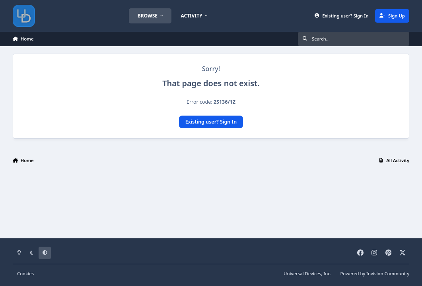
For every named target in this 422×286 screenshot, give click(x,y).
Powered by (375, 273)
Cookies (25, 273)
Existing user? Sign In (211, 121)
